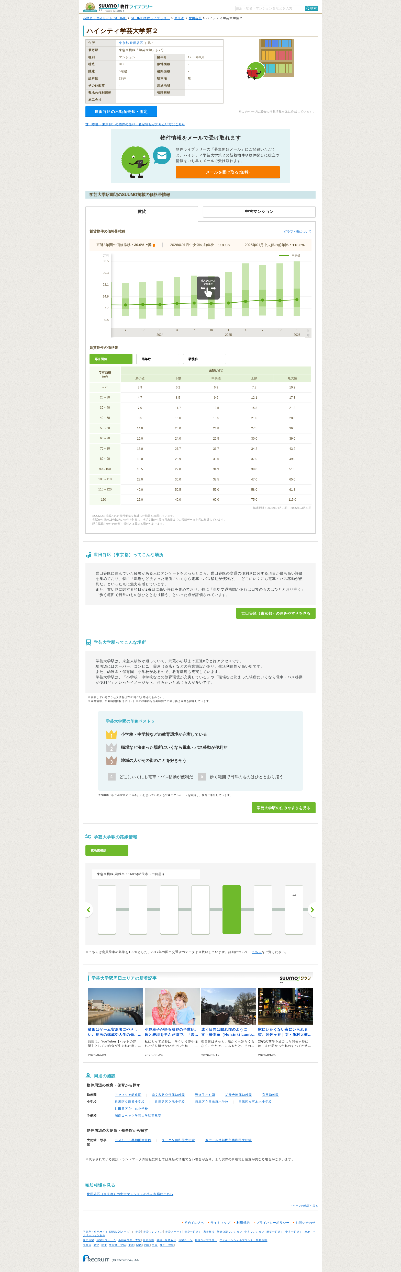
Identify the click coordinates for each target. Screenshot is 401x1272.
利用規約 (243, 1222)
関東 (104, 1245)
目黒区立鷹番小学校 (130, 1102)
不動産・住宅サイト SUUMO (105, 18)
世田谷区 (195, 18)
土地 (307, 1231)
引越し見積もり (166, 1240)
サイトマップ (220, 1222)
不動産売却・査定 (129, 1240)
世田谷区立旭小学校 (170, 1102)
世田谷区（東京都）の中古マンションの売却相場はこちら (130, 1194)
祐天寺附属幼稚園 (238, 1095)
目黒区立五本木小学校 (255, 1102)
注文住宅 (88, 1240)
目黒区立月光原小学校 (211, 1102)
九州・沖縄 (167, 1245)
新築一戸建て (274, 1231)
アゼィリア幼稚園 (128, 1095)
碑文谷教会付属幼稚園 (168, 1095)
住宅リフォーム (106, 1240)
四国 (147, 1245)
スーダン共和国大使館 (178, 1140)
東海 (131, 1245)
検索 (313, 8)
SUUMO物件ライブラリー (150, 18)
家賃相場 (209, 1231)
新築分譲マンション (229, 1231)
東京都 (179, 18)
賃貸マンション (153, 1231)
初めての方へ (194, 1222)
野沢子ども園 (205, 1095)
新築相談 (148, 1240)
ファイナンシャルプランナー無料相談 (243, 1240)
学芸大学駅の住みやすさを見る (283, 808)
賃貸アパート (173, 1231)
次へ (312, 910)
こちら (257, 952)
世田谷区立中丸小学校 (131, 1108)
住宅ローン (186, 1240)
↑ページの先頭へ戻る (304, 1205)
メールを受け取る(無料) (228, 172)
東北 (96, 1245)
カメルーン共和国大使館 (133, 1140)
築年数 (146, 359)
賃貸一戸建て (192, 1231)
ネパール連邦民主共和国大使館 (228, 1140)
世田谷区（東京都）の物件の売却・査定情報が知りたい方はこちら (135, 124)
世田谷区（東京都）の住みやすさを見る (275, 613)
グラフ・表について (297, 231)
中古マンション (254, 1231)
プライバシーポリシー (272, 1222)
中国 (155, 1245)
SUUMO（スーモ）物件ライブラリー (117, 7)
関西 (139, 1245)
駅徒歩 (193, 359)
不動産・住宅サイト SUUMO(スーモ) (107, 1231)
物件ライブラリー (206, 1240)
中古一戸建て (293, 1231)
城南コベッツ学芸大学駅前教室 (138, 1115)
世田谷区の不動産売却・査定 (121, 111)
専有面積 (101, 359)
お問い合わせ (306, 1222)
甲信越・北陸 (117, 1245)
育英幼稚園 (270, 1095)
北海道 (87, 1245)
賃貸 (138, 1231)
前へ (89, 910)
